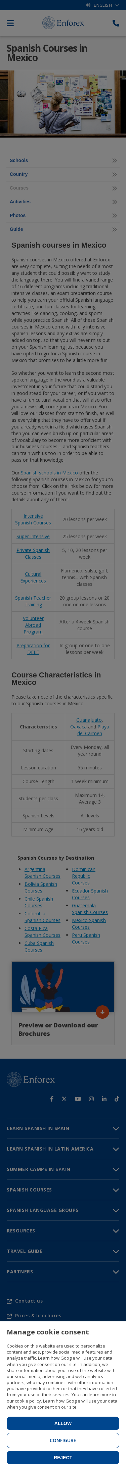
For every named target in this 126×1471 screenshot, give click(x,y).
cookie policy (28, 1401)
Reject (63, 1457)
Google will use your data (86, 1358)
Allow (63, 1423)
